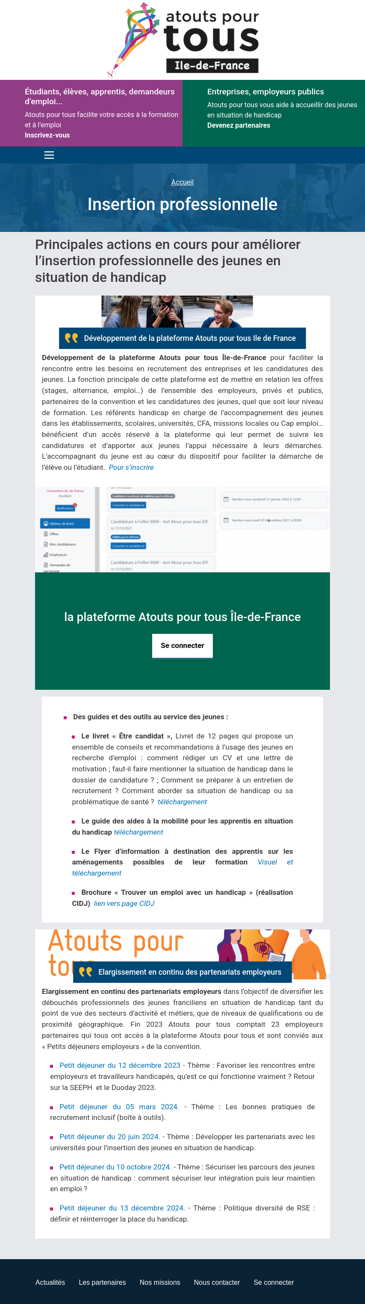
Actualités (50, 1282)
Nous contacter (217, 1282)
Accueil (182, 182)
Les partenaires (102, 1282)
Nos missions (160, 1282)
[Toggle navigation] (47, 155)
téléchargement (182, 801)
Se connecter (182, 645)
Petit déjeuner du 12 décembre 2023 (119, 1065)
